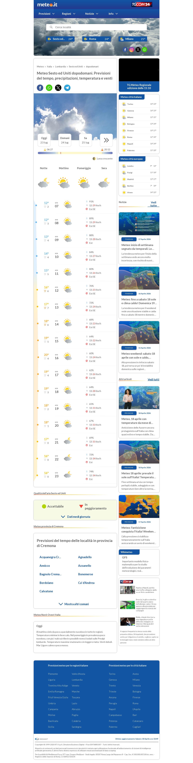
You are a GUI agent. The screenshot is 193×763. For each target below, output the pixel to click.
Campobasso (115, 715)
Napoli (112, 709)
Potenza (113, 721)
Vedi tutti (153, 379)
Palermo (113, 726)
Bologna (137, 691)
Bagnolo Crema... (50, 574)
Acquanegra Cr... (50, 557)
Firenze (136, 697)
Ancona (112, 697)
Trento (112, 685)
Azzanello (84, 565)
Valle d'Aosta (78, 673)
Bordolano (46, 583)
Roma (135, 703)
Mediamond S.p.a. (55, 754)
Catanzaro (138, 721)
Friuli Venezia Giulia (58, 697)
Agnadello (85, 557)
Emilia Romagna (56, 691)
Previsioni (44, 13)
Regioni (66, 13)
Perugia (113, 703)
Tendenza (129, 239)
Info (111, 13)
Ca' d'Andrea (86, 583)
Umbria (52, 703)
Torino (112, 673)
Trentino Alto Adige (58, 685)
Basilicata (53, 721)
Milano (136, 679)
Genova (113, 679)
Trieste (112, 691)
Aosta (136, 673)
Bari (135, 715)
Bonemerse (85, 574)
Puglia (75, 715)
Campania (53, 709)
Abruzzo (76, 709)
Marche (76, 691)
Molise (51, 715)
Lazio (74, 703)
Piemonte (53, 673)
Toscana (76, 697)
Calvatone (46, 591)
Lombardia (77, 679)
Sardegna (76, 726)
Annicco (45, 565)
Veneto (75, 685)
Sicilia (51, 726)
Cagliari (137, 726)
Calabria (76, 721)
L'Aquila (136, 709)
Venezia (137, 685)
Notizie (89, 13)
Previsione (129, 413)
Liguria (51, 679)
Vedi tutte (153, 204)
